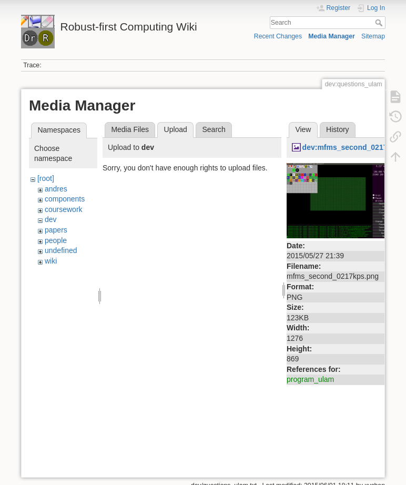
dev (51, 219)
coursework (64, 209)
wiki (51, 261)
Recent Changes (278, 36)
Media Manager (331, 36)
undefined (61, 250)
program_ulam (310, 379)
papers (56, 230)
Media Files (130, 129)
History (337, 129)
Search (380, 22)
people (56, 240)
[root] (45, 178)
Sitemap (373, 36)
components (65, 199)
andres (56, 189)
